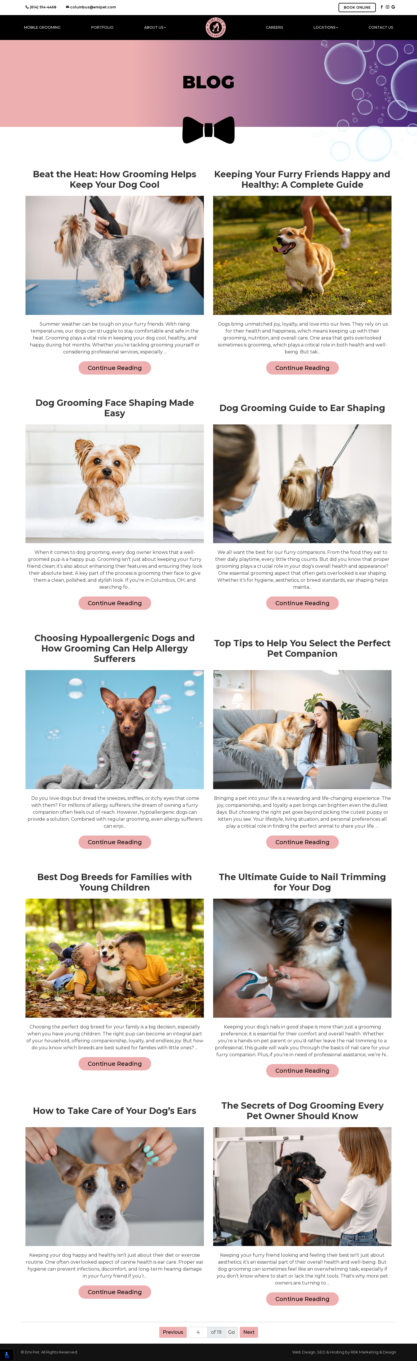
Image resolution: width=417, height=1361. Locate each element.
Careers (274, 27)
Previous (173, 1332)
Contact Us (381, 27)
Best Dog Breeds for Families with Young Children (114, 882)
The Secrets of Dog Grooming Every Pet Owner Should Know (302, 1111)
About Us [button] (153, 27)
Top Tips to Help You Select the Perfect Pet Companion (302, 648)
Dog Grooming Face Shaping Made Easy (115, 408)
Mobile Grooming (42, 27)
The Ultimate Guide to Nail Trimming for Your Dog (302, 882)
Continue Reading (115, 367)
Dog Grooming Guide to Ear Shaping (302, 408)
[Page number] (198, 1332)
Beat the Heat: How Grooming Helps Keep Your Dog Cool (114, 179)
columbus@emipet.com (91, 7)
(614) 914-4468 (40, 7)
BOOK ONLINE (357, 7)
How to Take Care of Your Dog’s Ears (114, 1111)
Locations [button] (324, 27)
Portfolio (102, 27)
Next (249, 1332)
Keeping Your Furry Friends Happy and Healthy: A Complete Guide (302, 179)
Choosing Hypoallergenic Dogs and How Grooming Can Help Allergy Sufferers (114, 648)
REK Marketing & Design (373, 1352)
